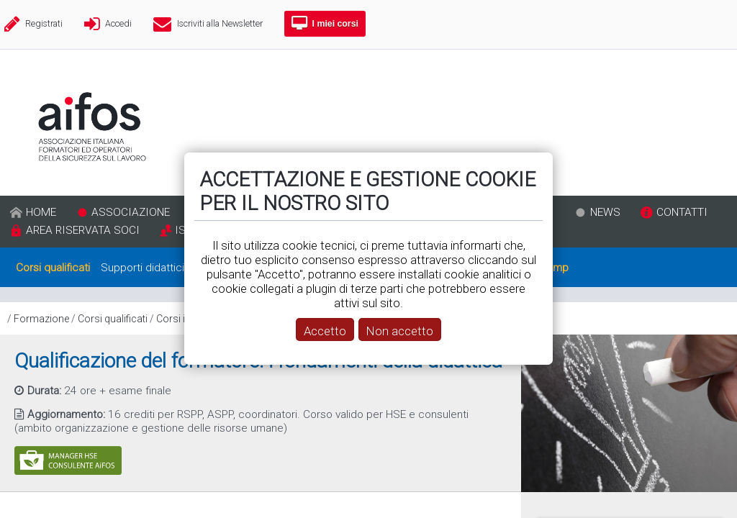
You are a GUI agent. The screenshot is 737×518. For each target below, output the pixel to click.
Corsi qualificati (113, 318)
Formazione (41, 318)
